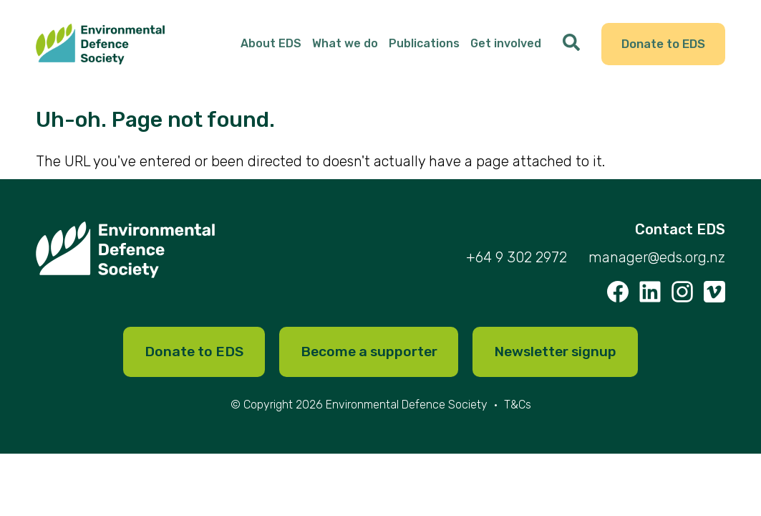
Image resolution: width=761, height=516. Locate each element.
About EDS (268, 45)
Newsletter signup (561, 356)
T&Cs (517, 409)
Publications (421, 45)
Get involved (502, 45)
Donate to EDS (662, 45)
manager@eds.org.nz (656, 261)
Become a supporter (367, 356)
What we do (342, 45)
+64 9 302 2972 (516, 261)
